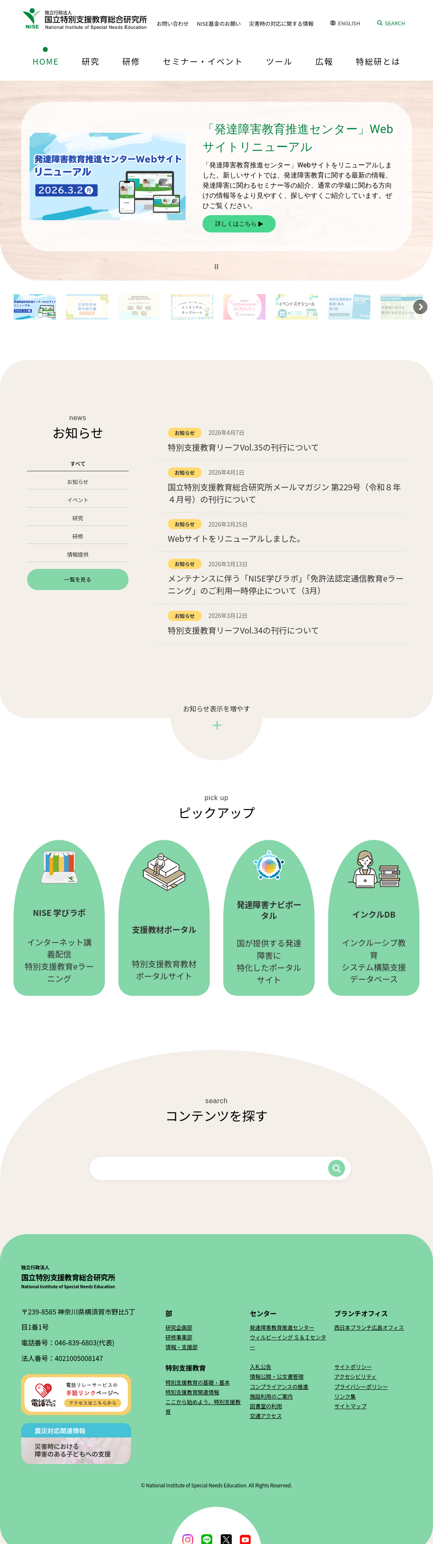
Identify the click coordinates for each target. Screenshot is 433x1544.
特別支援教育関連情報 (192, 1392)
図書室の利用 (266, 1406)
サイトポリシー (353, 1367)
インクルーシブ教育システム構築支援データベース (373, 917)
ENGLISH (349, 23)
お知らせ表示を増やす (216, 708)
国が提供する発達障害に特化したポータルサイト (268, 918)
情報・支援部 (181, 1347)
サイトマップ (350, 1406)
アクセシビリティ (355, 1376)
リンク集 (345, 1396)
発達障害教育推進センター (282, 1327)
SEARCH (395, 23)
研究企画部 (178, 1327)
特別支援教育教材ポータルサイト (164, 917)
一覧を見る (77, 579)
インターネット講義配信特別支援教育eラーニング (59, 917)
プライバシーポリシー (361, 1387)
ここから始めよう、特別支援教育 (203, 1407)
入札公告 (260, 1367)
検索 (336, 1168)
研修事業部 (178, 1337)
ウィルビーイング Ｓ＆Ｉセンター (288, 1342)
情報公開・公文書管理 (277, 1376)
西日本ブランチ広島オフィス (369, 1327)
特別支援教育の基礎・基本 (197, 1382)
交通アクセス (266, 1416)
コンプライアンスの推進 (279, 1387)
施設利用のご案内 (271, 1396)
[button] (216, 266)
